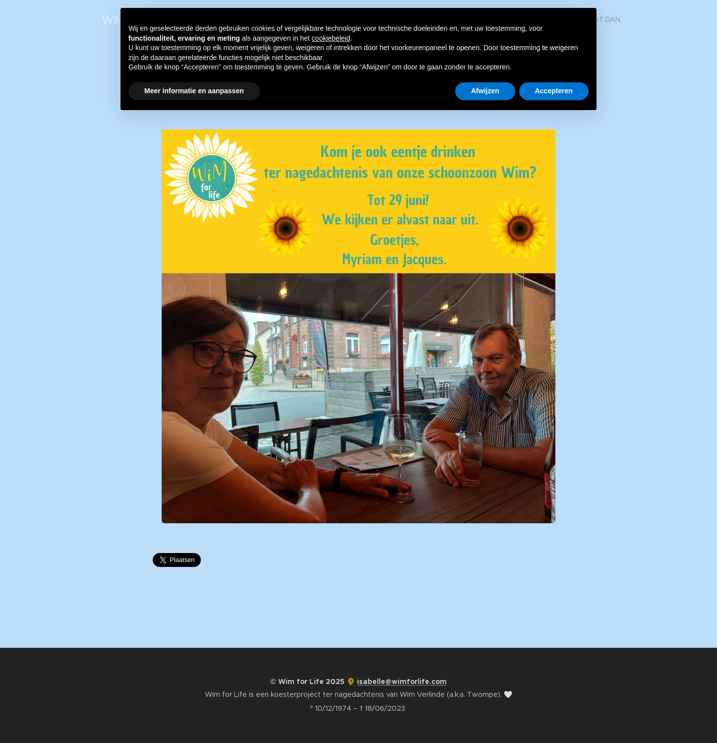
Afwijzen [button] (485, 91)
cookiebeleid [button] (331, 38)
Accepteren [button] (554, 91)
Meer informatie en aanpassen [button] (194, 91)
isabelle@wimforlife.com (402, 681)
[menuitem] (605, 20)
